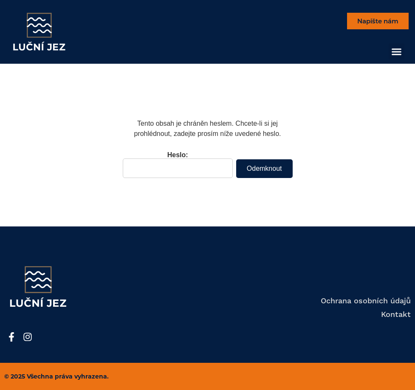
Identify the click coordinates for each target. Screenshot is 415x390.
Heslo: (178, 165)
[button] (397, 51)
